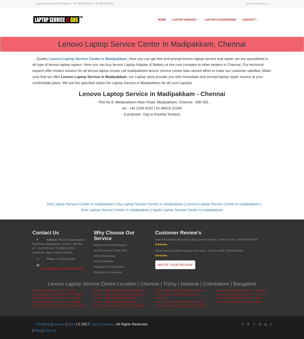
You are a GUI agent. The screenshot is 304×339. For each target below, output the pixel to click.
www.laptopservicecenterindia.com (62, 268)
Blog (38, 331)
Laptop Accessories (220, 19)
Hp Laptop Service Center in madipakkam (150, 204)
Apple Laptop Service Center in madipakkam (188, 210)
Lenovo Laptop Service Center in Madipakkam (88, 59)
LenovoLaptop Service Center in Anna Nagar (57, 294)
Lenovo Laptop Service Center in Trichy (239, 298)
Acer (71, 324)
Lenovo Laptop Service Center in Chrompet (57, 298)
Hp (48, 324)
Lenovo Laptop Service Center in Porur (115, 301)
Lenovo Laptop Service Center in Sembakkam (119, 305)
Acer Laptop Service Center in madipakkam (115, 210)
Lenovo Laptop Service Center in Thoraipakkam (59, 305)
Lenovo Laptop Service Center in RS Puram (241, 294)
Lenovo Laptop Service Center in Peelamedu (242, 290)
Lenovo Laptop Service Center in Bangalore (179, 301)
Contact (250, 19)
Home (162, 19)
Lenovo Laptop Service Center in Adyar (54, 290)
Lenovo (59, 324)
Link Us (50, 331)
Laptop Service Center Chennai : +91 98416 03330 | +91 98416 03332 (74, 3)
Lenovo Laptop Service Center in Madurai (240, 301)
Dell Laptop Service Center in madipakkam (80, 204)
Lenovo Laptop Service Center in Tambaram (180, 290)
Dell (40, 324)
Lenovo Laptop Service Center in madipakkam (223, 204)
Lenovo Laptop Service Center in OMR (115, 298)
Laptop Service (185, 19)
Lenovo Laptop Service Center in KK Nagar (57, 301)
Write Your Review (175, 264)
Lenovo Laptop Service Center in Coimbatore (180, 305)
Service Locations (257, 3)
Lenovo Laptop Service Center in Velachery (118, 294)
